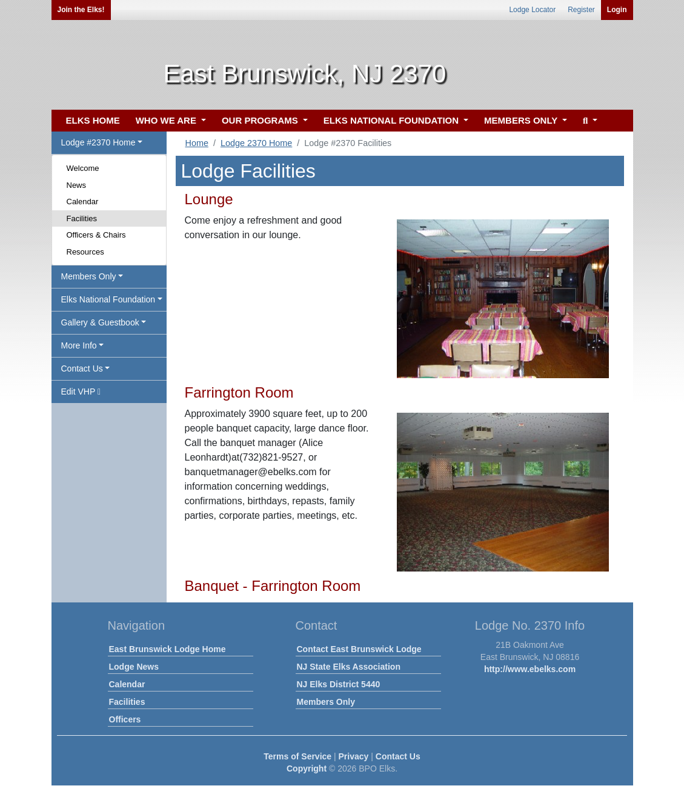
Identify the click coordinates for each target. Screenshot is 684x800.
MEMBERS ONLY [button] (522, 120)
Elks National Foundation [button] (108, 299)
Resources (85, 251)
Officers (125, 719)
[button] (588, 121)
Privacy (354, 756)
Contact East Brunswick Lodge (359, 649)
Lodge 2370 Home (256, 143)
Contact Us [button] (82, 368)
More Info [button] (79, 345)
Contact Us (398, 756)
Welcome (83, 168)
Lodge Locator (532, 9)
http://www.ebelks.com (530, 669)
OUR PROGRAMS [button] (261, 120)
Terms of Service (297, 756)
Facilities (82, 218)
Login (617, 9)
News (77, 185)
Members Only (326, 702)
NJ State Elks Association (348, 667)
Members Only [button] (88, 276)
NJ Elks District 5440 (338, 684)
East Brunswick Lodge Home (167, 649)
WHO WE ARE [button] (167, 120)
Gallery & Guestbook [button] (100, 322)
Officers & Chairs (96, 234)
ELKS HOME (93, 120)
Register (581, 9)
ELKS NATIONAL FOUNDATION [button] (393, 120)
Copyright (307, 768)
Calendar (83, 201)
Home (196, 143)
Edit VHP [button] (81, 391)
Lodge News (134, 667)
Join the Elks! (81, 9)
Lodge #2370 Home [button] (98, 142)
